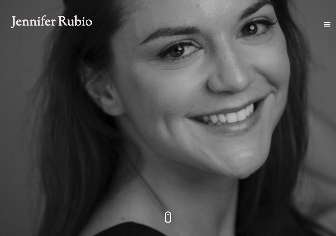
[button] (327, 23)
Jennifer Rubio (51, 22)
